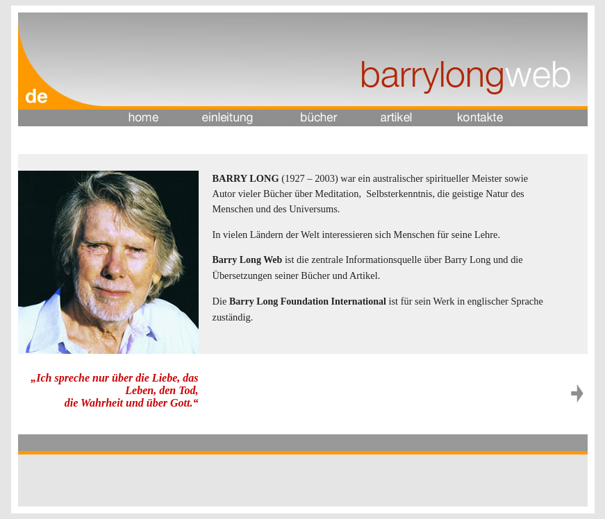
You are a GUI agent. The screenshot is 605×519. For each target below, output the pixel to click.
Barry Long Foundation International (307, 301)
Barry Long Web (249, 260)
